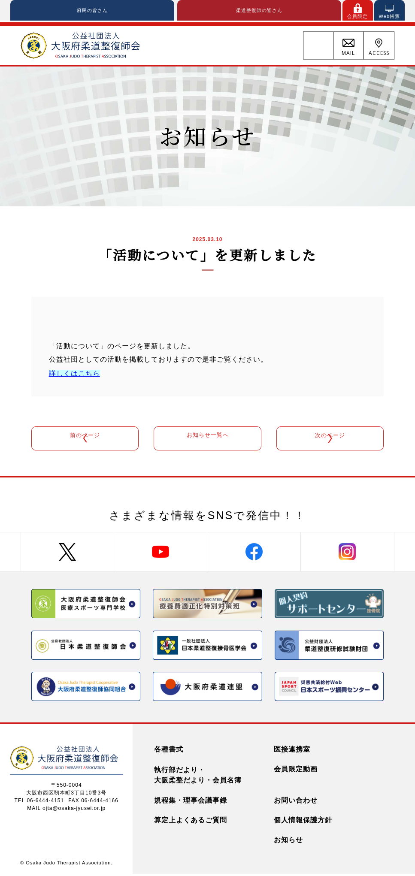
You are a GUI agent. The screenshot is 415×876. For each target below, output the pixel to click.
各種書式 (168, 751)
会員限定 (357, 17)
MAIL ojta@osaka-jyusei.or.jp (66, 810)
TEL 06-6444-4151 (39, 802)
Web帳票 (389, 17)
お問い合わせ (296, 802)
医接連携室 (292, 751)
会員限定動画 (296, 771)
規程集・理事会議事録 (190, 802)
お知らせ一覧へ (207, 439)
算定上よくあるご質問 (190, 822)
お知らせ (288, 842)
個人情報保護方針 (303, 822)
